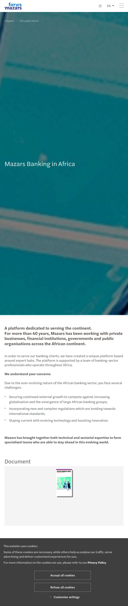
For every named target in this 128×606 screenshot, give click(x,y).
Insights (9, 20)
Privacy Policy (97, 562)
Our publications (29, 20)
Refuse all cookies (62, 587)
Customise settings (64, 597)
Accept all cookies (62, 575)
